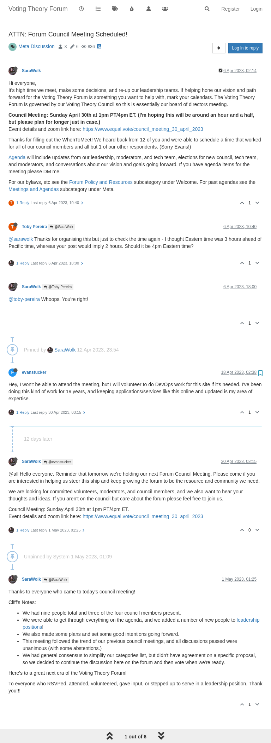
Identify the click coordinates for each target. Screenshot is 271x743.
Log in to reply (245, 48)
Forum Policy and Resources (101, 182)
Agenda (16, 157)
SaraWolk (31, 70)
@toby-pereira (24, 299)
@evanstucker (57, 462)
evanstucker (34, 372)
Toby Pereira (34, 226)
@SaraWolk (61, 227)
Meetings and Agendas (33, 189)
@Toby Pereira (58, 287)
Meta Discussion (36, 46)
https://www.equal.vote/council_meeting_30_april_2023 (143, 129)
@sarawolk (20, 239)
